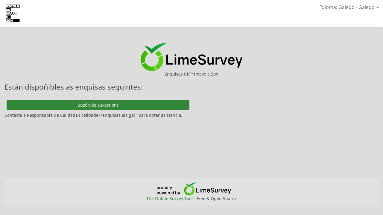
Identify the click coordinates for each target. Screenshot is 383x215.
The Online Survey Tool (170, 198)
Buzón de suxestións (98, 105)
